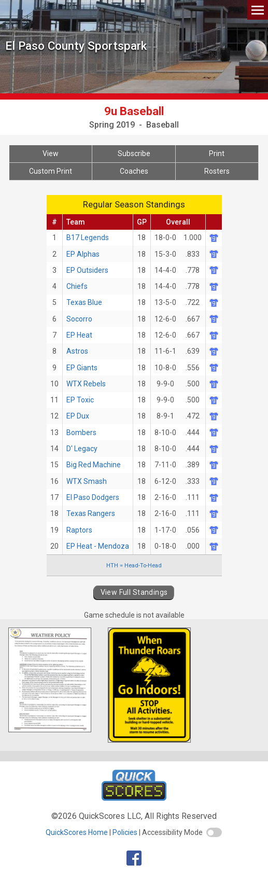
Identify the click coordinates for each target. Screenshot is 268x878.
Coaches (134, 171)
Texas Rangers (90, 513)
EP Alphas (83, 254)
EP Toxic (80, 400)
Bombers (81, 432)
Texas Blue (84, 302)
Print (216, 153)
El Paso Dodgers (92, 497)
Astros (77, 351)
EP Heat (79, 335)
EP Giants (81, 368)
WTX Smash (86, 481)
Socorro (79, 319)
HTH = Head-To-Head (134, 565)
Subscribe (134, 153)
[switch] (214, 832)
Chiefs (77, 286)
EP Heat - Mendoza (97, 546)
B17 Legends (87, 237)
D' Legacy (81, 448)
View (51, 153)
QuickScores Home (77, 832)
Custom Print (50, 171)
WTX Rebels (86, 384)
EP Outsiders (87, 270)
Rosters (217, 171)
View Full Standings (134, 592)
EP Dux (77, 416)
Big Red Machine (93, 465)
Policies (124, 832)
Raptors (79, 530)
